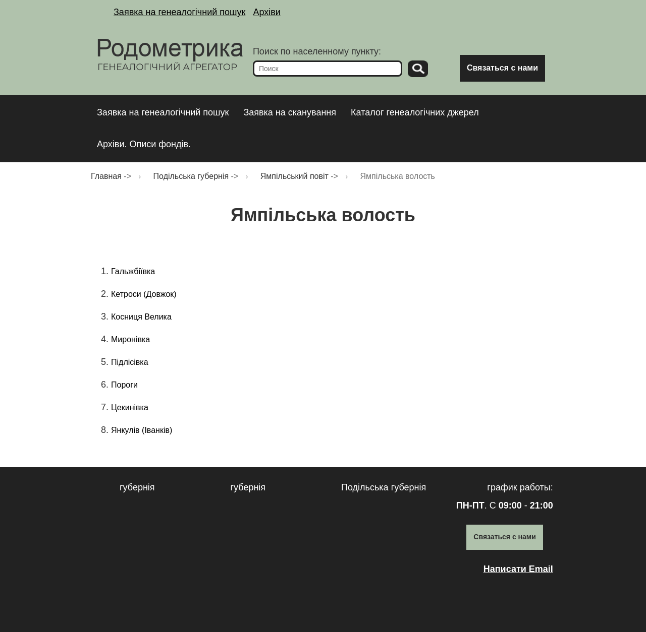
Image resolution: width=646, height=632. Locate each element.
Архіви (266, 12)
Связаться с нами (502, 68)
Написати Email (518, 569)
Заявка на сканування (289, 112)
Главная (106, 176)
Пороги (124, 385)
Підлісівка (129, 362)
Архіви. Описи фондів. (144, 144)
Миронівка (130, 339)
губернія (137, 487)
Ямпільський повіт (294, 176)
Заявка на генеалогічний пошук (179, 12)
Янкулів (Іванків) (141, 430)
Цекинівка (129, 407)
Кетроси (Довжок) (144, 294)
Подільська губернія (191, 176)
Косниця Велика (141, 316)
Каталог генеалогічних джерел (415, 112)
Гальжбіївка (133, 271)
